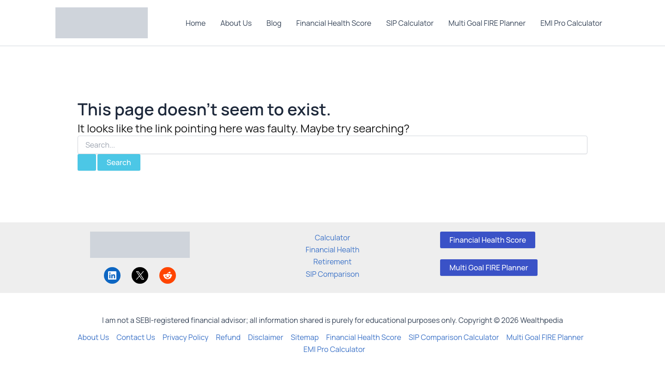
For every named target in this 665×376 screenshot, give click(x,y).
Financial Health (333, 250)
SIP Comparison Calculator (454, 337)
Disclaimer (266, 337)
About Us (236, 23)
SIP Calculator (410, 23)
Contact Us (135, 337)
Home (196, 23)
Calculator (332, 238)
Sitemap (304, 337)
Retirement (333, 262)
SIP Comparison (332, 274)
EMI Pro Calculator (571, 23)
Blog (273, 23)
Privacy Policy (185, 337)
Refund (228, 337)
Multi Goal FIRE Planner (487, 23)
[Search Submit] (87, 162)
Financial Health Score (334, 23)
